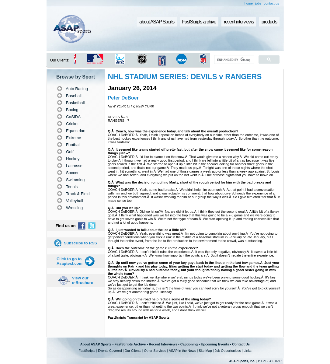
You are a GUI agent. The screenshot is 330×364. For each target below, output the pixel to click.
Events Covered (110, 350)
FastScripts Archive (130, 344)
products (269, 21)
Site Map (205, 350)
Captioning (189, 344)
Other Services (155, 350)
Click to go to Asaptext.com (69, 261)
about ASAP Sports (156, 21)
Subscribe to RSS (80, 243)
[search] (233, 59)
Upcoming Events (215, 344)
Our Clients (133, 350)
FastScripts (86, 350)
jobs (258, 3)
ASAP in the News (182, 350)
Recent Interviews (163, 344)
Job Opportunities (228, 350)
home (249, 3)
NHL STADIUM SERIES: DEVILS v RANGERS (185, 76)
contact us (271, 3)
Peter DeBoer (123, 97)
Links (248, 350)
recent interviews (239, 21)
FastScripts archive (199, 21)
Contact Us (241, 344)
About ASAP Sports (96, 344)
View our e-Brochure (82, 280)
